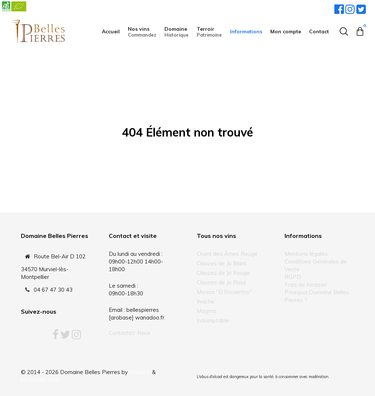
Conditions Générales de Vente (316, 265)
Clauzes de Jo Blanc (222, 263)
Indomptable (213, 320)
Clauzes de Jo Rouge (223, 272)
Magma (206, 310)
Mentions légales (306, 253)
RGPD (293, 276)
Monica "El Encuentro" (224, 291)
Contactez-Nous (130, 332)
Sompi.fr (140, 372)
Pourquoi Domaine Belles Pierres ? (317, 296)
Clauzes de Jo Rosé (221, 282)
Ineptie (205, 301)
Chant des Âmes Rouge (227, 253)
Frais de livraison (306, 284)
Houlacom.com (39, 379)
